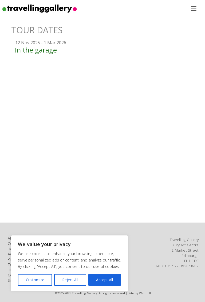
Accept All (104, 279)
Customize (35, 279)
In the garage (36, 50)
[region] (69, 263)
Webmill (145, 293)
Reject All (70, 279)
